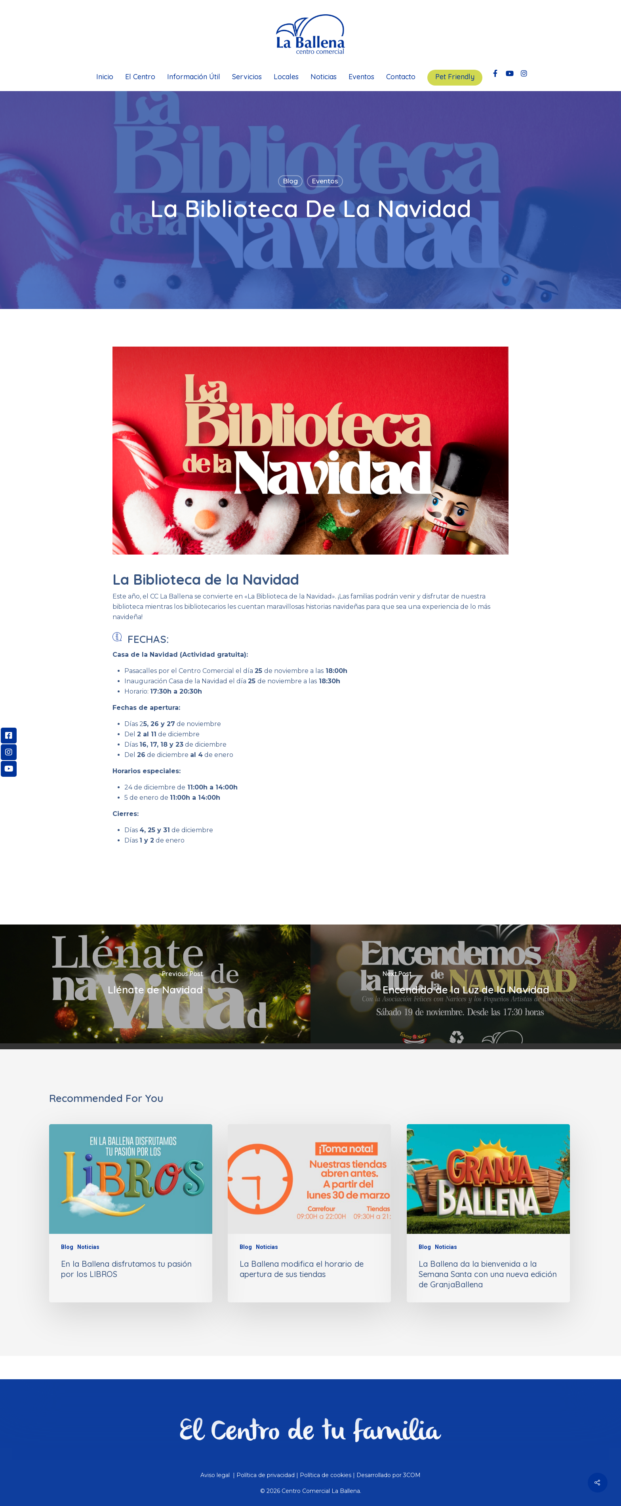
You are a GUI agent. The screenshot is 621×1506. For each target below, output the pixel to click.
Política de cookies (325, 1475)
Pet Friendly (454, 76)
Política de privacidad (265, 1475)
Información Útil (193, 76)
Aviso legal (215, 1475)
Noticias (323, 76)
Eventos (361, 76)
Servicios (247, 76)
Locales (286, 76)
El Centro (140, 76)
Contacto (400, 76)
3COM (412, 1475)
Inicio (104, 76)
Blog (290, 181)
